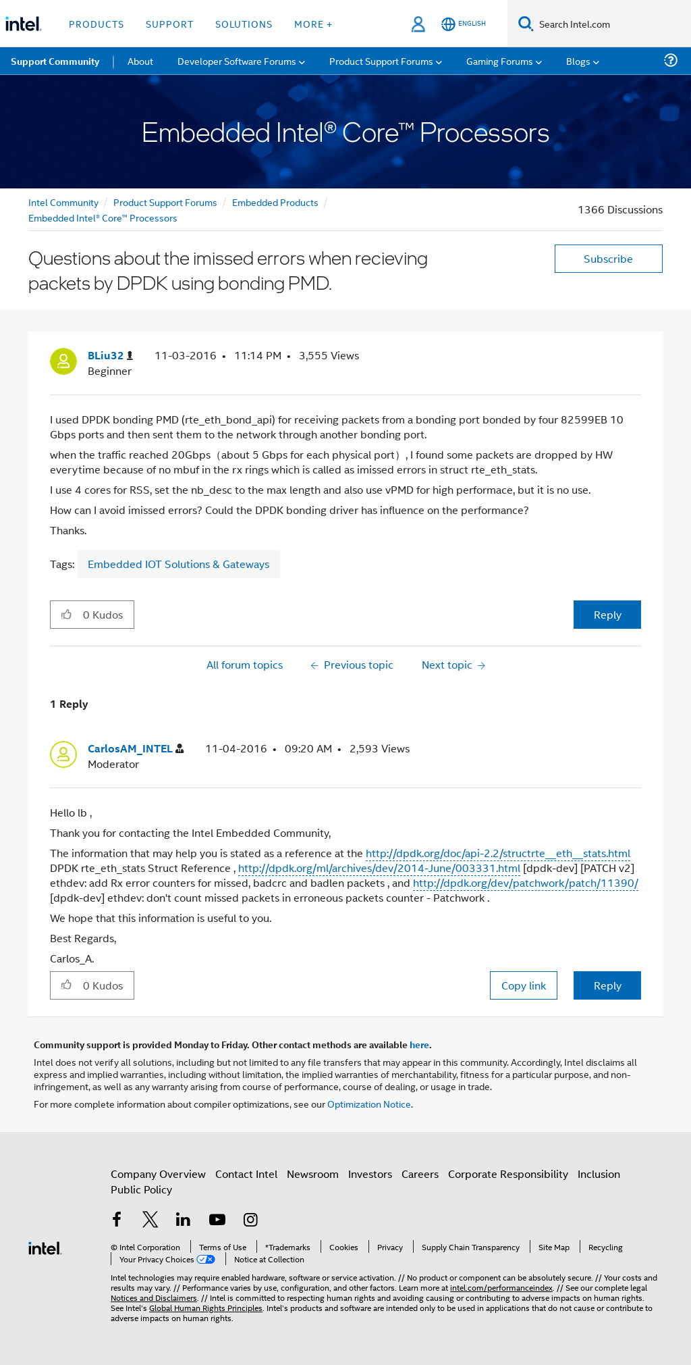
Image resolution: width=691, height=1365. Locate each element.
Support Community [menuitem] (55, 60)
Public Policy (141, 1189)
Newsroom (313, 1173)
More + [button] (313, 23)
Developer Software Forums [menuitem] (236, 60)
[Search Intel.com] (612, 24)
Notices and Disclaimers (154, 1297)
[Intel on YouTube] (217, 1221)
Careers (420, 1173)
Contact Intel (246, 1173)
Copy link (523, 985)
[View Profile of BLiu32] (110, 355)
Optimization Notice (369, 1103)
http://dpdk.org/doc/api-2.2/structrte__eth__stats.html (498, 852)
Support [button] (170, 23)
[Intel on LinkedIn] (183, 1221)
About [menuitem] (140, 60)
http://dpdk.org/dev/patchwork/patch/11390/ (525, 882)
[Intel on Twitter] (150, 1221)
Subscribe (608, 258)
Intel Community (63, 202)
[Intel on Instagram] (250, 1221)
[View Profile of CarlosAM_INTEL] (136, 748)
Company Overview (158, 1173)
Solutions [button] (244, 23)
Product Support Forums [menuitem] (381, 60)
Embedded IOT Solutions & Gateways (178, 563)
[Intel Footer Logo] (45, 1246)
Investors (370, 1173)
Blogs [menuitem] (578, 60)
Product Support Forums (165, 202)
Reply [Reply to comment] (607, 985)
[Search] (526, 23)
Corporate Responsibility (508, 1173)
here (419, 1044)
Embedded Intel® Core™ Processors (102, 217)
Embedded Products (275, 202)
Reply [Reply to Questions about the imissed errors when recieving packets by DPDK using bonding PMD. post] (607, 614)
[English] (463, 24)
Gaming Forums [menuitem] (499, 60)
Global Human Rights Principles (205, 1307)
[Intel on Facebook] (116, 1221)
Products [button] (96, 23)
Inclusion (599, 1173)
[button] (66, 614)
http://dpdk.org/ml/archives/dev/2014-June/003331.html (379, 867)
